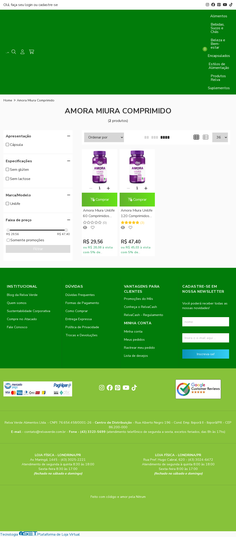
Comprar (99, 199)
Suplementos (219, 88)
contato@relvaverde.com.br (45, 431)
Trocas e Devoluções (81, 335)
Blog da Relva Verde (22, 294)
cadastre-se (48, 4)
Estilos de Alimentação (219, 66)
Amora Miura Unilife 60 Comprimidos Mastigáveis (99, 213)
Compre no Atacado (22, 319)
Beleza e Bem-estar (218, 44)
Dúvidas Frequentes (80, 294)
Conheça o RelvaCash (140, 306)
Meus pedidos (134, 339)
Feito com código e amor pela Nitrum (118, 496)
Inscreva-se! (206, 354)
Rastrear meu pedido (139, 347)
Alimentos (218, 16)
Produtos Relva (218, 78)
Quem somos (17, 303)
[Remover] (91, 188)
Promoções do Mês (138, 298)
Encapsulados (219, 55)
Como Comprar (76, 311)
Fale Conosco (17, 327)
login (29, 4)
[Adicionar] (108, 188)
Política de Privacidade (82, 327)
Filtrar (38, 248)
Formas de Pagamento (82, 303)
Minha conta (133, 331)
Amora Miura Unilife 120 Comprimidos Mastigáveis (137, 213)
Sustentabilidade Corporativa (28, 311)
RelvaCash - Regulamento (143, 315)
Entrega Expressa (78, 319)
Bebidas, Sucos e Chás (217, 28)
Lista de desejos (136, 355)
